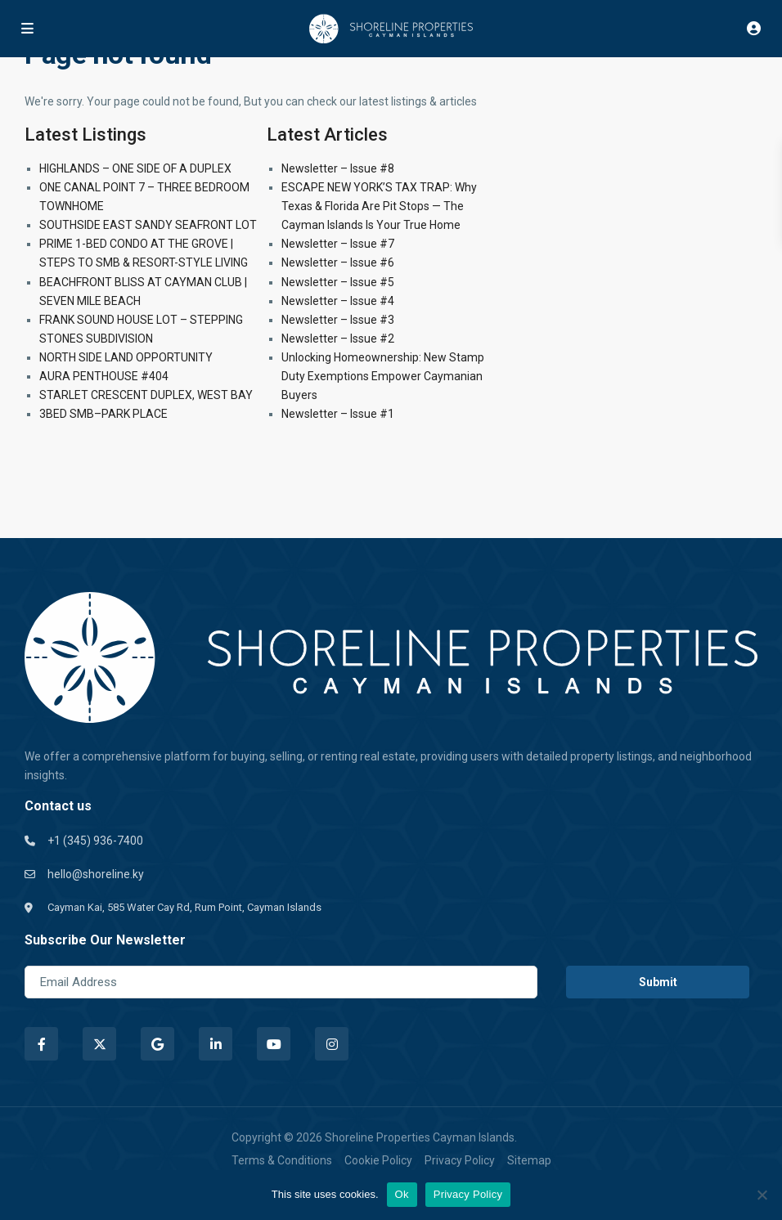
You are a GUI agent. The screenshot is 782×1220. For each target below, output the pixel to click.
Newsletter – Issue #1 (337, 413)
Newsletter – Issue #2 (337, 338)
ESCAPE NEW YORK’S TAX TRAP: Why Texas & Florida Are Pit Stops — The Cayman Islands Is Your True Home (379, 206)
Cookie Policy (378, 1160)
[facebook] (41, 1044)
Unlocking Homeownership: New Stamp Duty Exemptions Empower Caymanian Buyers (382, 376)
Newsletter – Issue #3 (337, 319)
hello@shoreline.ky (95, 874)
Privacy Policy (460, 1160)
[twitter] (99, 1044)
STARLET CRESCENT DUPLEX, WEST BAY (146, 394)
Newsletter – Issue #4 (337, 300)
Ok (402, 1194)
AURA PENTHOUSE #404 (104, 376)
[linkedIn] (215, 1044)
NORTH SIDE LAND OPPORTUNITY (126, 357)
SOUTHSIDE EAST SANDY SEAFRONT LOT (148, 224)
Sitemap (529, 1160)
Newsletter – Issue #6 (337, 262)
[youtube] (273, 1044)
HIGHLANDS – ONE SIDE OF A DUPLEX (135, 168)
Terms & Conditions (281, 1160)
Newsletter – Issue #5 (337, 282)
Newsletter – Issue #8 (337, 168)
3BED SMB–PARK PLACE (103, 413)
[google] (157, 1044)
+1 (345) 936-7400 (95, 840)
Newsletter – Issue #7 (337, 243)
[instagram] (331, 1044)
